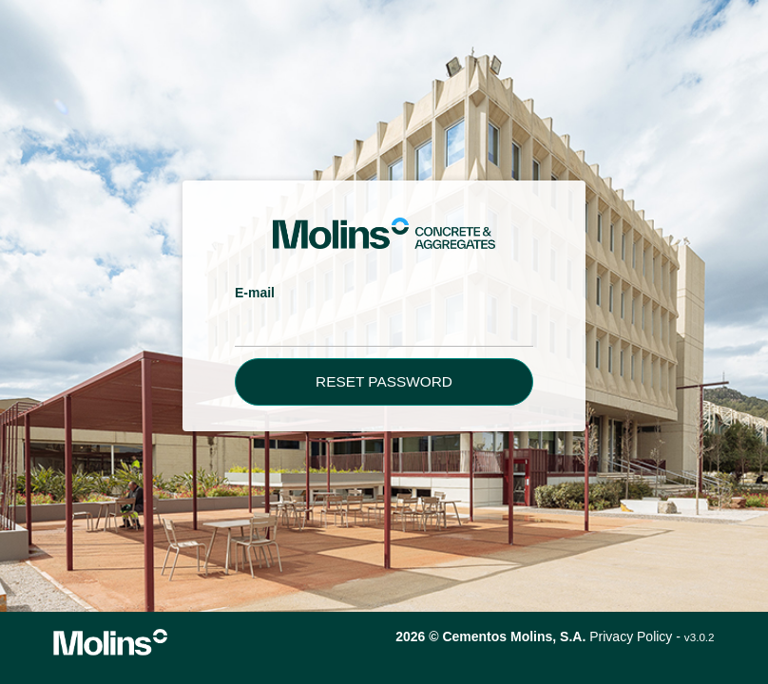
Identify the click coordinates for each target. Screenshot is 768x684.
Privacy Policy (630, 636)
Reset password (384, 381)
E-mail (255, 292)
